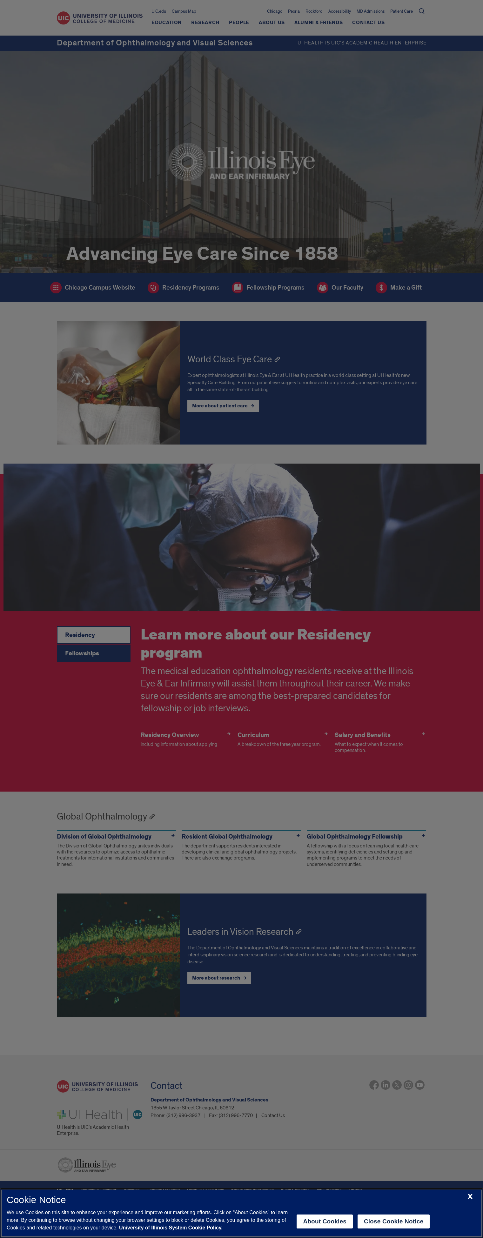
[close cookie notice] (470, 1197)
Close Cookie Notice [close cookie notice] (393, 1221)
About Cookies (324, 1221)
